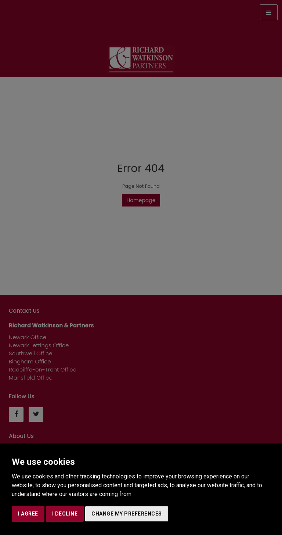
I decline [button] (65, 514)
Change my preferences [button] (126, 514)
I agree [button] (28, 514)
